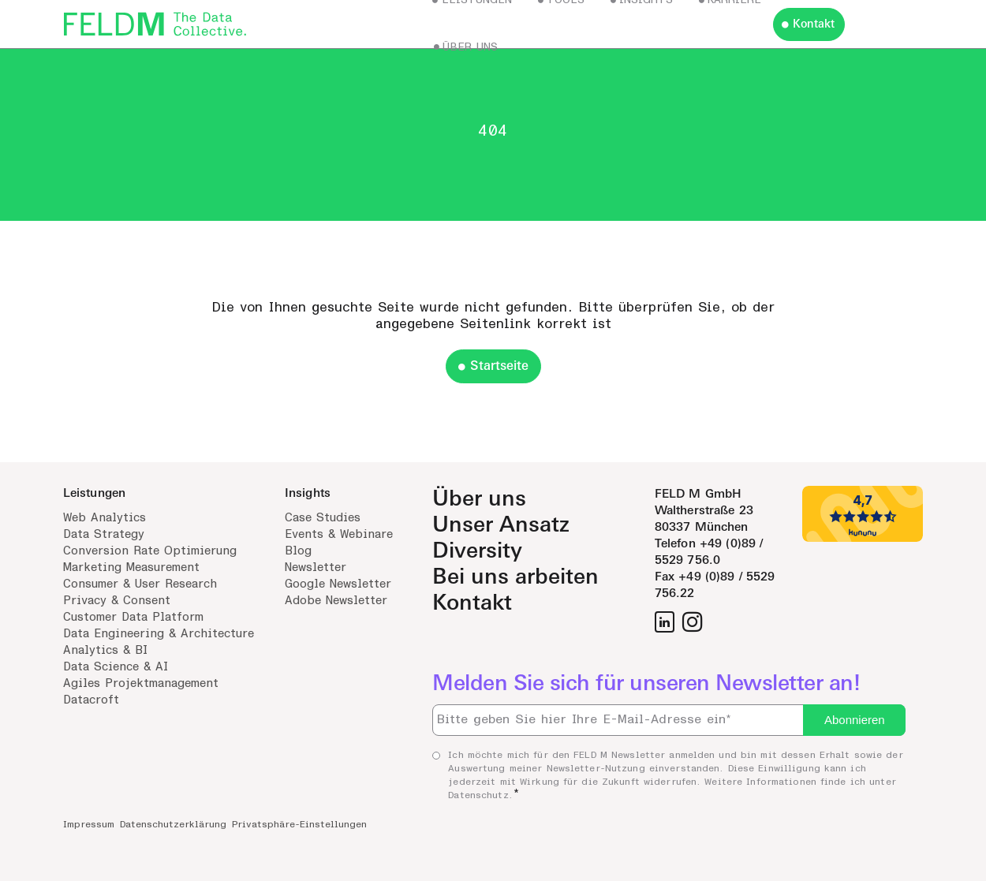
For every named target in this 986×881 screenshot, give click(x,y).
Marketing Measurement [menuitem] (131, 567)
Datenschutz (478, 795)
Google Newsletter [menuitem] (338, 584)
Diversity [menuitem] (477, 551)
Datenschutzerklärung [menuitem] (173, 824)
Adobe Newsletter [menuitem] (336, 601)
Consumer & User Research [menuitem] (140, 584)
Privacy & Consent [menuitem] (116, 601)
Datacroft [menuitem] (91, 700)
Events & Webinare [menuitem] (339, 534)
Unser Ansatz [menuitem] (501, 525)
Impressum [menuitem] (88, 824)
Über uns (470, 47)
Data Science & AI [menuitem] (115, 667)
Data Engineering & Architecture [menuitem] (158, 634)
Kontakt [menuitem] (472, 603)
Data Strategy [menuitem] (103, 534)
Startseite (499, 366)
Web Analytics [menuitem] (104, 518)
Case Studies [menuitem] (322, 518)
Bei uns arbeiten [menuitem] (515, 577)
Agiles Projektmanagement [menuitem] (140, 683)
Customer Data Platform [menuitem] (133, 617)
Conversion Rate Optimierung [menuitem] (150, 551)
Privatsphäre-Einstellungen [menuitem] (299, 824)
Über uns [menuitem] (479, 499)
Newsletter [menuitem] (315, 567)
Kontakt (814, 24)
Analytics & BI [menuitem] (105, 650)
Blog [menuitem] (298, 551)
